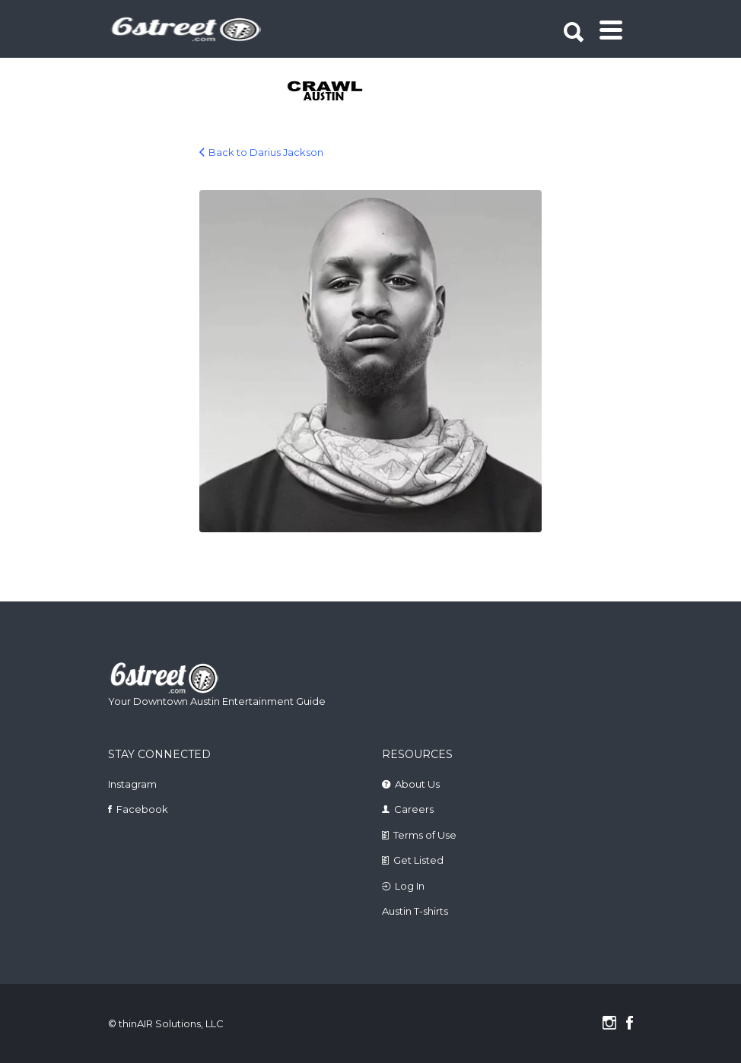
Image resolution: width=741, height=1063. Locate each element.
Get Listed (418, 860)
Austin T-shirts (415, 911)
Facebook (142, 809)
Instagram (132, 784)
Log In (410, 886)
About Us (417, 784)
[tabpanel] (316, 92)
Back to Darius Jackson (265, 152)
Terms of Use (424, 835)
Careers (414, 809)
